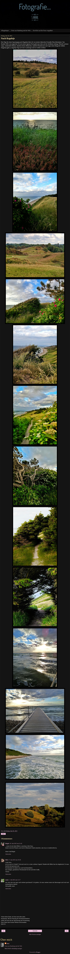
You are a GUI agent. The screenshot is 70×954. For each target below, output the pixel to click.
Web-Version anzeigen (35, 934)
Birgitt (7, 843)
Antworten (8, 854)
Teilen (3, 834)
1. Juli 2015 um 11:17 (14, 880)
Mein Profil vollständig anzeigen (13, 948)
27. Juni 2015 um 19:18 (14, 860)
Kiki (6, 860)
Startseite (35, 931)
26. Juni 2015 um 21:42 (16, 843)
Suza (8, 943)
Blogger (38, 952)
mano (6, 880)
